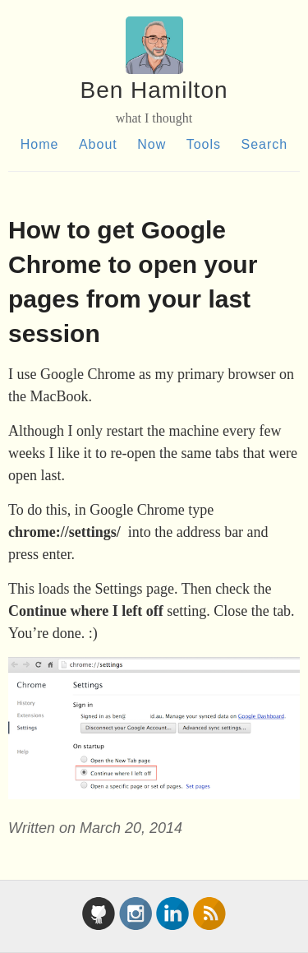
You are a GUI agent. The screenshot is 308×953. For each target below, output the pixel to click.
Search (264, 144)
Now (151, 144)
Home (40, 144)
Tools (203, 144)
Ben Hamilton (154, 90)
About (98, 144)
